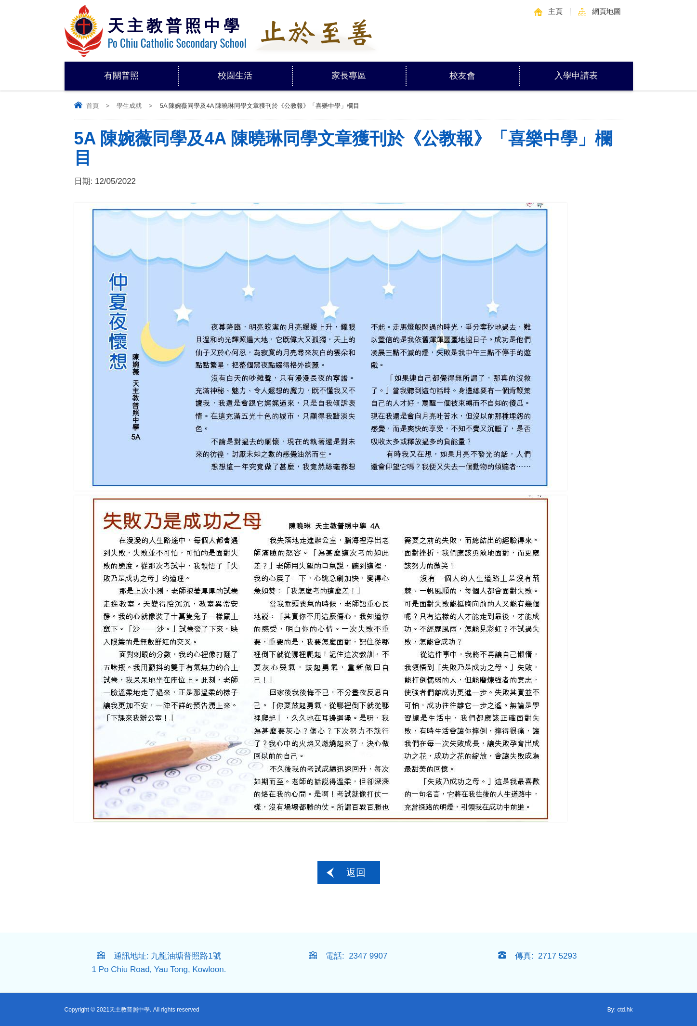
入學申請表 (576, 75)
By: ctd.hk (620, 1009)
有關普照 (141, 71)
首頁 (92, 105)
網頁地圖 (606, 11)
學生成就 (129, 105)
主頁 (555, 11)
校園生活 (255, 71)
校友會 (462, 75)
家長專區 (368, 71)
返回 (356, 872)
